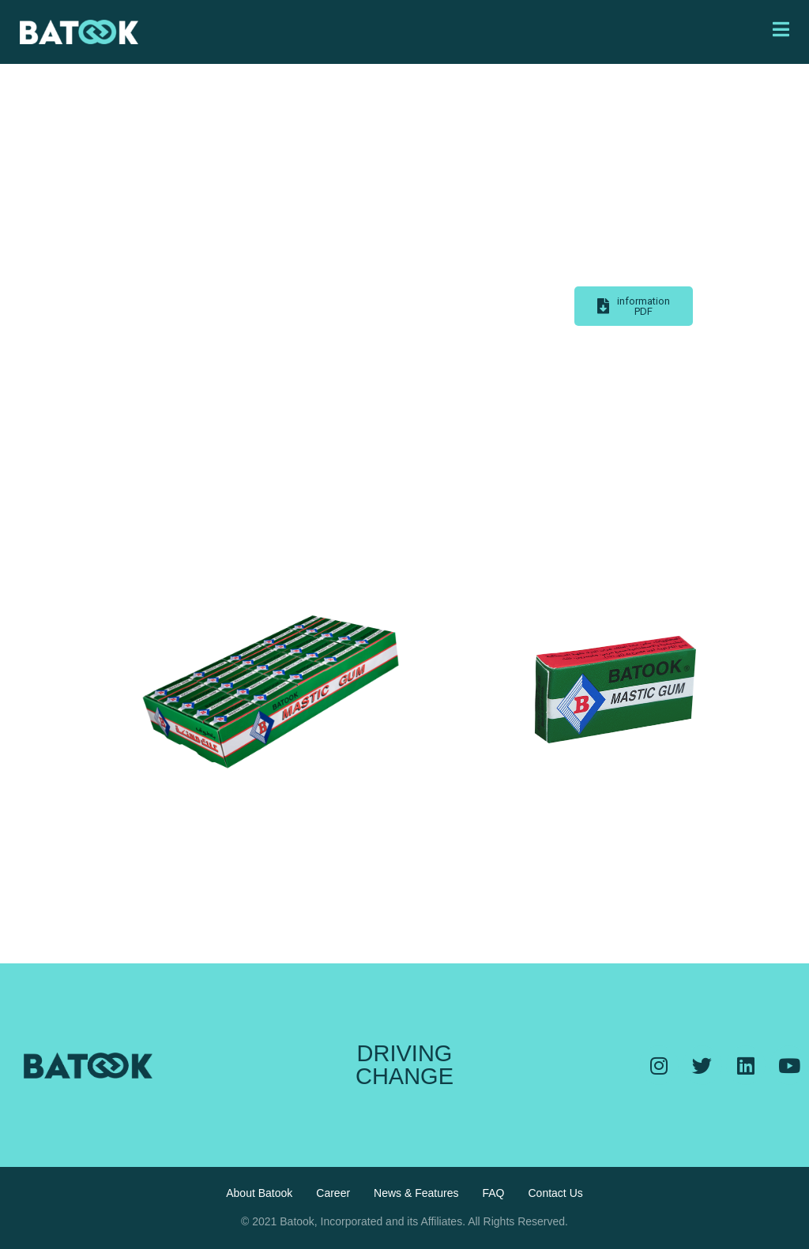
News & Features (416, 1193)
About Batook (259, 1193)
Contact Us (556, 1193)
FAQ (493, 1193)
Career (333, 1193)
